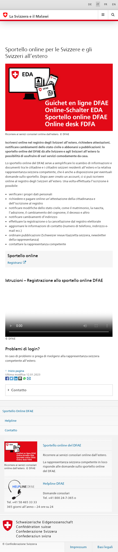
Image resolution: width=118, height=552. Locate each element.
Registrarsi (17, 262)
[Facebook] (7, 378)
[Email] (29, 378)
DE (90, 4)
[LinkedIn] (16, 378)
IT (98, 4)
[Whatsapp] (25, 378)
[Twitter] (12, 378)
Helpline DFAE (53, 483)
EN (114, 4)
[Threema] (20, 378)
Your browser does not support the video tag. (59, 310)
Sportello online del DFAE (62, 445)
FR (105, 4)
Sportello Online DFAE (18, 411)
